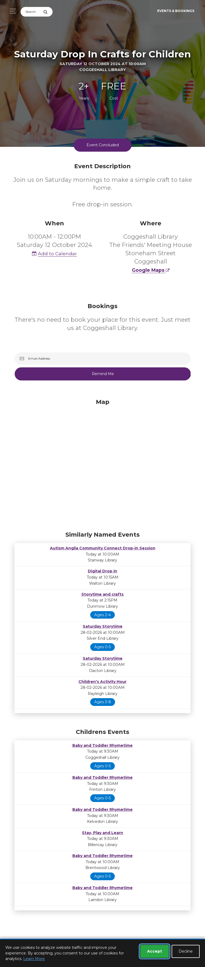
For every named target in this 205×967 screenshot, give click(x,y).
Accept (154, 951)
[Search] (32, 12)
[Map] (102, 463)
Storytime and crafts (102, 594)
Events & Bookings (175, 11)
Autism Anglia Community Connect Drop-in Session (102, 548)
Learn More (34, 958)
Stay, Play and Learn (102, 832)
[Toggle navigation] (11, 11)
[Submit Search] (48, 12)
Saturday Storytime (103, 626)
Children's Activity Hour (102, 681)
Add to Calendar (54, 253)
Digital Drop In (102, 571)
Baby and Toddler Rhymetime (102, 745)
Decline (186, 951)
